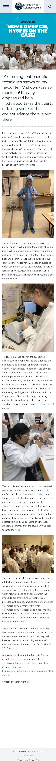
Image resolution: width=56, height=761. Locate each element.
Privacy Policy (28, 756)
